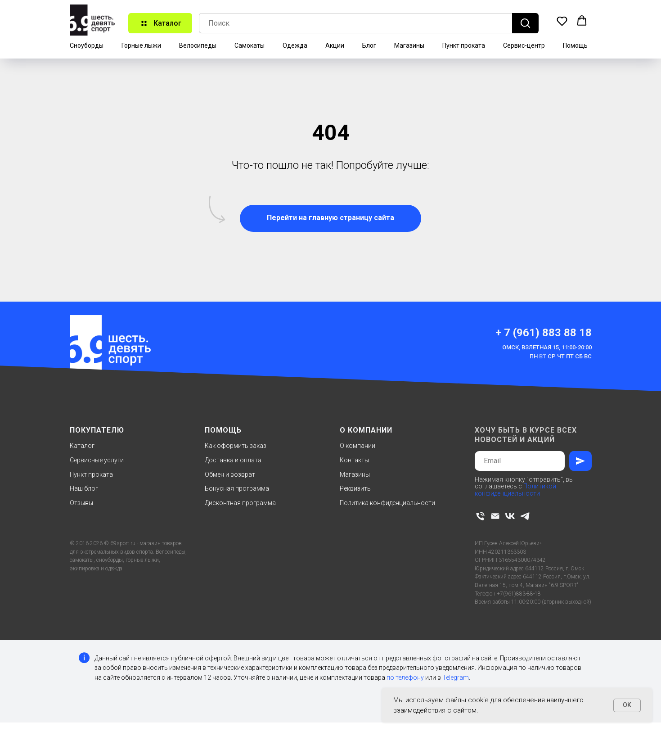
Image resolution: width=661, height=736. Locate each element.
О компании (357, 445)
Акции (334, 45)
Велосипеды (197, 45)
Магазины (409, 45)
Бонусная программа (237, 488)
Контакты (354, 460)
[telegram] (525, 516)
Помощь (575, 45)
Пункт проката (463, 45)
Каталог (82, 445)
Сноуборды (86, 45)
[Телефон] (480, 516)
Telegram (455, 677)
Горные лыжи (141, 45)
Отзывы (81, 502)
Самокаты (249, 45)
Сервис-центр (524, 45)
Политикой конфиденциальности (515, 490)
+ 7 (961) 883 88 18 (543, 332)
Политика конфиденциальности (387, 502)
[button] (562, 20)
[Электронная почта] (495, 516)
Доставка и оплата (233, 460)
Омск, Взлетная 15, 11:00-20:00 (547, 347)
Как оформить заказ (235, 445)
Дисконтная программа (240, 502)
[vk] (510, 516)
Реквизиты (356, 488)
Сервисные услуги (97, 460)
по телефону (405, 677)
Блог (369, 45)
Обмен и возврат (230, 474)
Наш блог (84, 488)
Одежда (295, 45)
